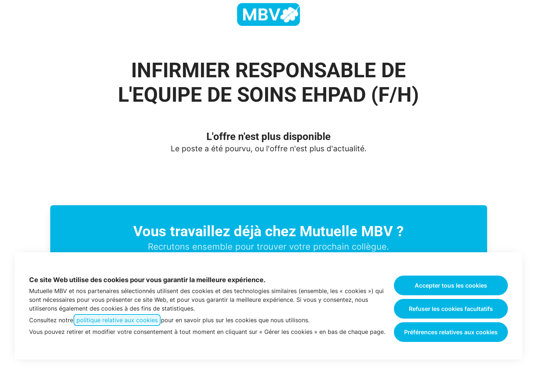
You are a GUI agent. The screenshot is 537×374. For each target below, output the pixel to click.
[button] (522, 14)
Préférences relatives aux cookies (451, 332)
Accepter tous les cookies (451, 285)
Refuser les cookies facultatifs (451, 308)
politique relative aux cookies (117, 320)
